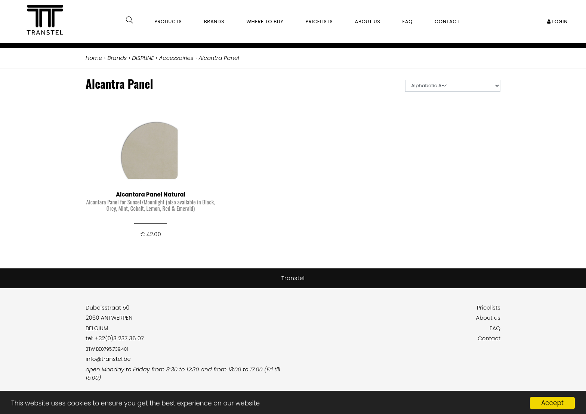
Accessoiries (176, 58)
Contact (489, 338)
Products (168, 21)
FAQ (495, 328)
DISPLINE (143, 58)
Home (94, 58)
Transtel (293, 278)
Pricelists (488, 307)
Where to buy (264, 21)
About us (488, 318)
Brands (214, 21)
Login (557, 21)
